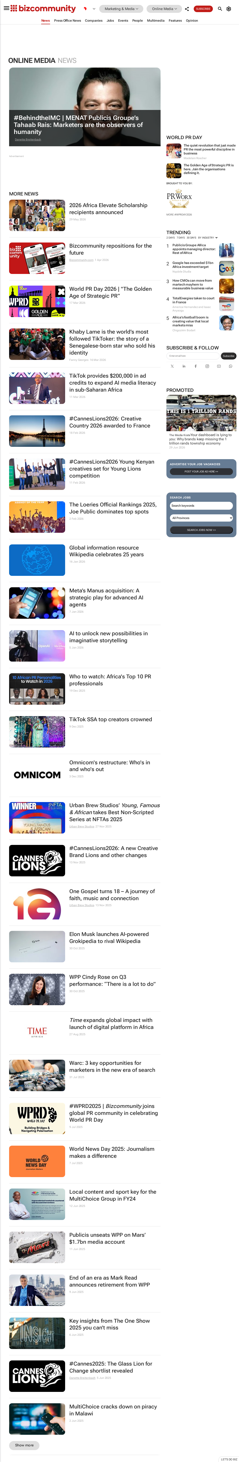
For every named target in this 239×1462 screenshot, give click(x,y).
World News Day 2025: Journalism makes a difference (112, 1152)
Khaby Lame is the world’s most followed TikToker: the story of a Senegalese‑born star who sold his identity (112, 342)
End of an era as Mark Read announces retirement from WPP (109, 1281)
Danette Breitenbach (28, 139)
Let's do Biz (229, 1459)
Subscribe (203, 8)
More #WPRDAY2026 (179, 214)
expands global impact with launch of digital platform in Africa (111, 1023)
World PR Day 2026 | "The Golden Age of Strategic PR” (110, 292)
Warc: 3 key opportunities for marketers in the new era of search (112, 1066)
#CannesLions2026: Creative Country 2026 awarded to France (109, 422)
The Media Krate (179, 435)
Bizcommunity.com (81, 260)
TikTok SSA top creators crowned (110, 719)
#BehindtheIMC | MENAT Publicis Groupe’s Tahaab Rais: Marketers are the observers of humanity (78, 124)
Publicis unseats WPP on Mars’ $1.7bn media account (107, 1238)
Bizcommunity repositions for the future (110, 249)
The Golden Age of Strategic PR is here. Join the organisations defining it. (209, 169)
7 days (181, 237)
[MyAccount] (229, 8)
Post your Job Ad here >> (201, 471)
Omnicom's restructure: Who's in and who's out (109, 766)
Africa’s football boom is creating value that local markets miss (190, 321)
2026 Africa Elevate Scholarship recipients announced (108, 208)
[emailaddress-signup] (193, 355)
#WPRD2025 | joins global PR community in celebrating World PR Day (113, 1113)
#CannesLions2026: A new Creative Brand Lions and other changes (113, 851)
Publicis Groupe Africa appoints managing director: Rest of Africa (193, 249)
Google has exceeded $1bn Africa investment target (192, 265)
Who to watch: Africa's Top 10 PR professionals (110, 680)
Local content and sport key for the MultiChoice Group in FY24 (112, 1195)
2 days (170, 237)
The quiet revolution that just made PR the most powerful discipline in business (210, 149)
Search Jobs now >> (201, 530)
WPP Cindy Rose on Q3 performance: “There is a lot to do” (112, 980)
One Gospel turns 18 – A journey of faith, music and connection (112, 895)
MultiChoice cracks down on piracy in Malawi (113, 1410)
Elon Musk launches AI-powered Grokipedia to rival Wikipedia (109, 937)
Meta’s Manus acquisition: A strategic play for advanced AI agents (106, 598)
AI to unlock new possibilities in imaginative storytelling (108, 637)
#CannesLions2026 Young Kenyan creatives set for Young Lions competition (111, 469)
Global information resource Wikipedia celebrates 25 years (106, 551)
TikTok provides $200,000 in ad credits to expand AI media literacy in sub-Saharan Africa (112, 383)
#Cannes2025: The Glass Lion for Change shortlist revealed (110, 1367)
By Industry (208, 237)
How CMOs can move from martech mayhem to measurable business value (192, 284)
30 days (191, 237)
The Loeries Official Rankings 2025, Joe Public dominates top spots (113, 508)
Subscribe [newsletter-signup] (228, 356)
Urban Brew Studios (81, 826)
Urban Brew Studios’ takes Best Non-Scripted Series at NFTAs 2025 (114, 812)
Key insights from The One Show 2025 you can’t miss (109, 1324)
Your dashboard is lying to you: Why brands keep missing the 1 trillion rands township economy (200, 439)
